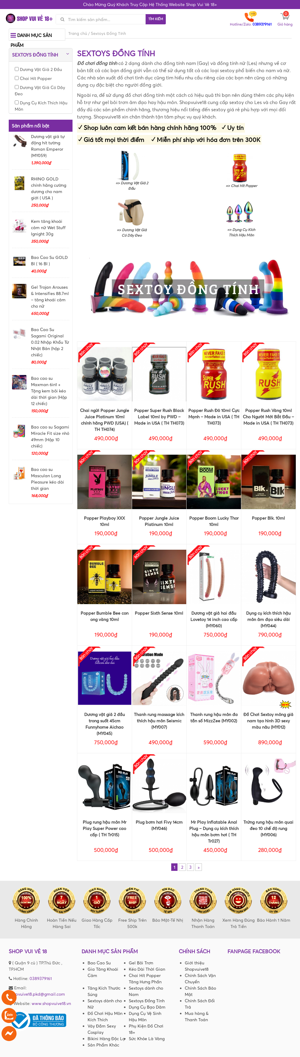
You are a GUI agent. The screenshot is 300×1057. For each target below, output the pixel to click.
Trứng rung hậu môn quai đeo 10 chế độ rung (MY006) (268, 828)
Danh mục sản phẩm (31, 39)
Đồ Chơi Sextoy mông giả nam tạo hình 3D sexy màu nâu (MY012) (268, 721)
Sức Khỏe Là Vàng (147, 1038)
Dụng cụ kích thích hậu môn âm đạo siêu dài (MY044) (268, 619)
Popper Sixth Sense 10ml (159, 613)
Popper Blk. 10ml (268, 518)
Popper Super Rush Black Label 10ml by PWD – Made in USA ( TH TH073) (159, 417)
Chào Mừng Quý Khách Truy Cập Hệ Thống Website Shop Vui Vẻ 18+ (150, 4)
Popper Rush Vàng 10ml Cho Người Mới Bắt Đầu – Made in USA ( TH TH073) (268, 417)
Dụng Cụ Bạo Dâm (147, 1006)
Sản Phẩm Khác (103, 1044)
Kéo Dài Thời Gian (147, 969)
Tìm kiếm (155, 19)
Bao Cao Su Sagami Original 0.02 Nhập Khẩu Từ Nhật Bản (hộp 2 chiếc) (50, 342)
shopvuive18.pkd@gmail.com (37, 994)
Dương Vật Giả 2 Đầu (38, 69)
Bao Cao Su (99, 962)
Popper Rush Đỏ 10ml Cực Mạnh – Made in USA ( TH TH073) (214, 417)
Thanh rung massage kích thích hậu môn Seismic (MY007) (159, 721)
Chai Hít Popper (33, 78)
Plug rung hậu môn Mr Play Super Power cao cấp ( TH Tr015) (104, 828)
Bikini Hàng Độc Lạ (106, 1038)
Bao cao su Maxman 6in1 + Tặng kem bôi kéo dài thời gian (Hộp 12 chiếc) (49, 391)
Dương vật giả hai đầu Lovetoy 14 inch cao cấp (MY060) (213, 619)
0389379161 (40, 978)
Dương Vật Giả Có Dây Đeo (40, 90)
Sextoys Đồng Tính (147, 1000)
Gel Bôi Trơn (141, 962)
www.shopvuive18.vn (51, 1003)
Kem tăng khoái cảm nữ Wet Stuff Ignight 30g (48, 227)
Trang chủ (77, 33)
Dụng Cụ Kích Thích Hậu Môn (41, 106)
